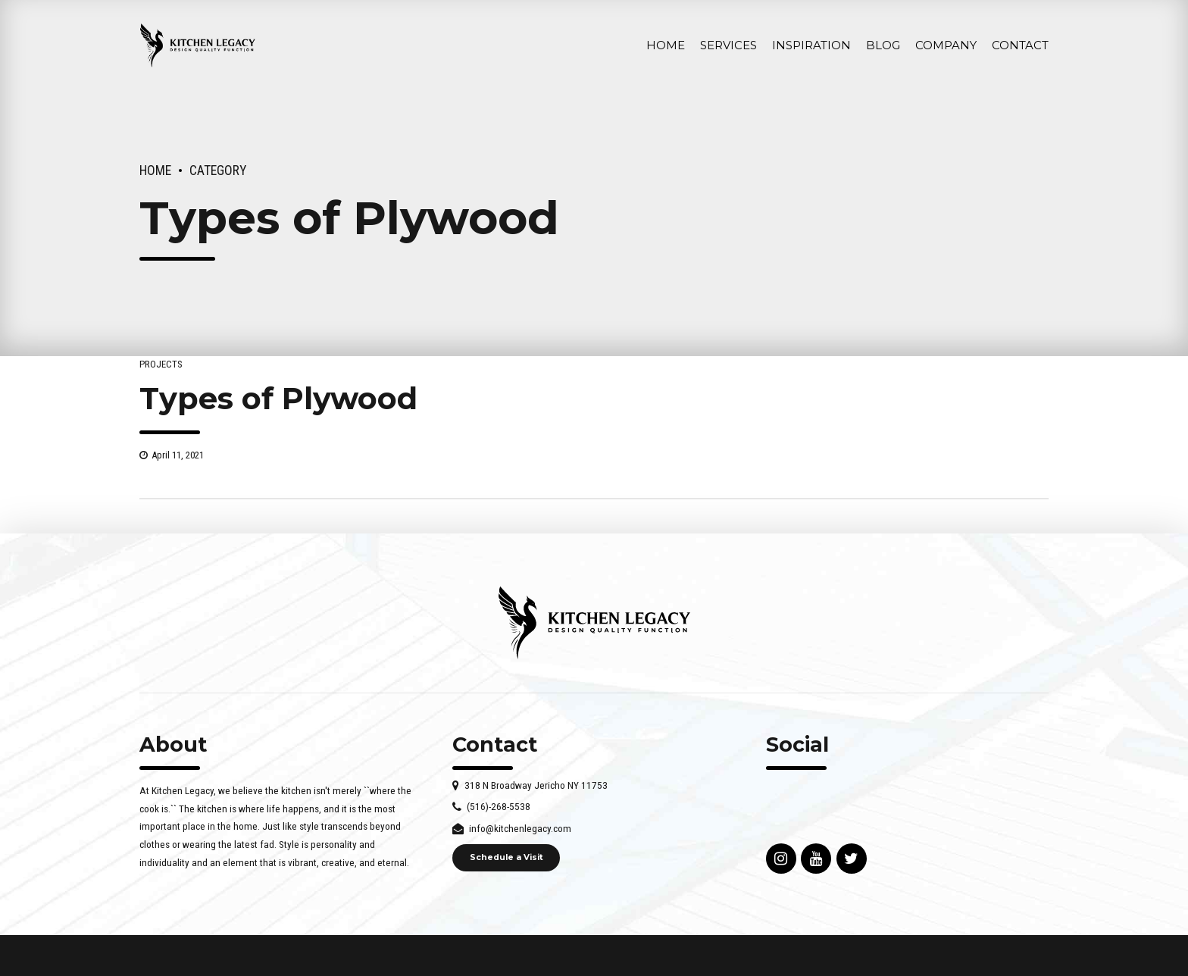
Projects (161, 364)
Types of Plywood (278, 398)
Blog (883, 45)
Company (946, 45)
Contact (1020, 45)
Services (728, 45)
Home (665, 45)
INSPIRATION (811, 45)
